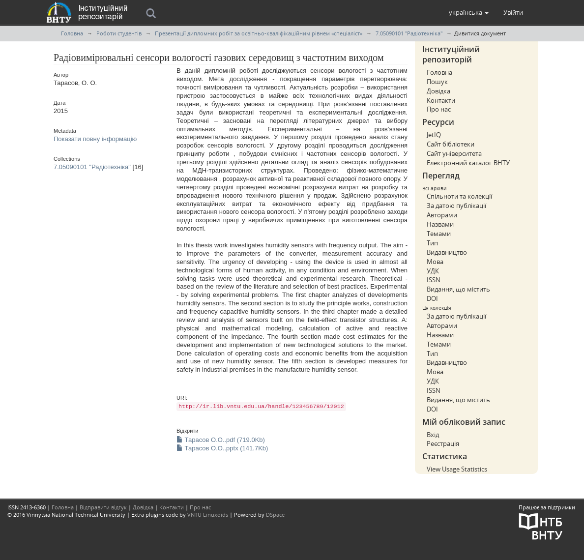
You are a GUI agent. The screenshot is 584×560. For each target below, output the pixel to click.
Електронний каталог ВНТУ (468, 162)
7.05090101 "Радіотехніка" (409, 33)
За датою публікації (456, 205)
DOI (432, 298)
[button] (468, 12)
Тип (432, 242)
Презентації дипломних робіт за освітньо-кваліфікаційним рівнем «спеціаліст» (258, 33)
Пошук (437, 81)
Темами (439, 233)
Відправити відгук (103, 507)
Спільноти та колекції (459, 196)
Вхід (433, 434)
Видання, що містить (458, 289)
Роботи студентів (119, 33)
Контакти (441, 100)
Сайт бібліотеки (450, 144)
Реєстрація (443, 443)
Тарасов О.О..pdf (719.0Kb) (220, 439)
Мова (435, 261)
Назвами (440, 224)
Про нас (439, 109)
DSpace (275, 514)
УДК (433, 270)
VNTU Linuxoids (207, 514)
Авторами (442, 214)
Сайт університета (454, 153)
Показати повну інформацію (95, 139)
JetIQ (434, 134)
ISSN (433, 279)
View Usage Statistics (457, 469)
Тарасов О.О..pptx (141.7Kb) (222, 448)
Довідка (438, 91)
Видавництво (447, 252)
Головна (72, 33)
